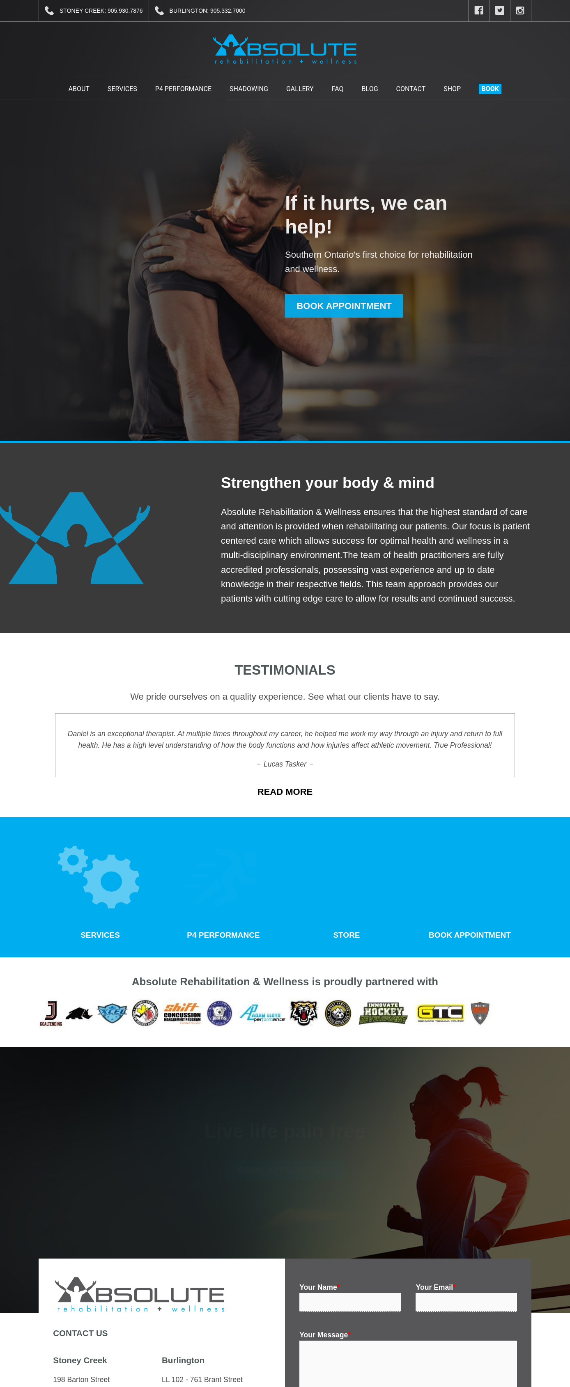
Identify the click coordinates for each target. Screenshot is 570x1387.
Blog (370, 89)
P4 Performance (183, 89)
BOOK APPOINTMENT (343, 306)
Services (122, 89)
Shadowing (249, 89)
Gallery (300, 89)
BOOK (490, 89)
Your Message (325, 1335)
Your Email (435, 1287)
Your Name (319, 1287)
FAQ (338, 89)
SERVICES (98, 886)
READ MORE (285, 792)
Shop (452, 89)
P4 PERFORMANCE (221, 886)
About (79, 89)
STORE (345, 886)
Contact (411, 89)
